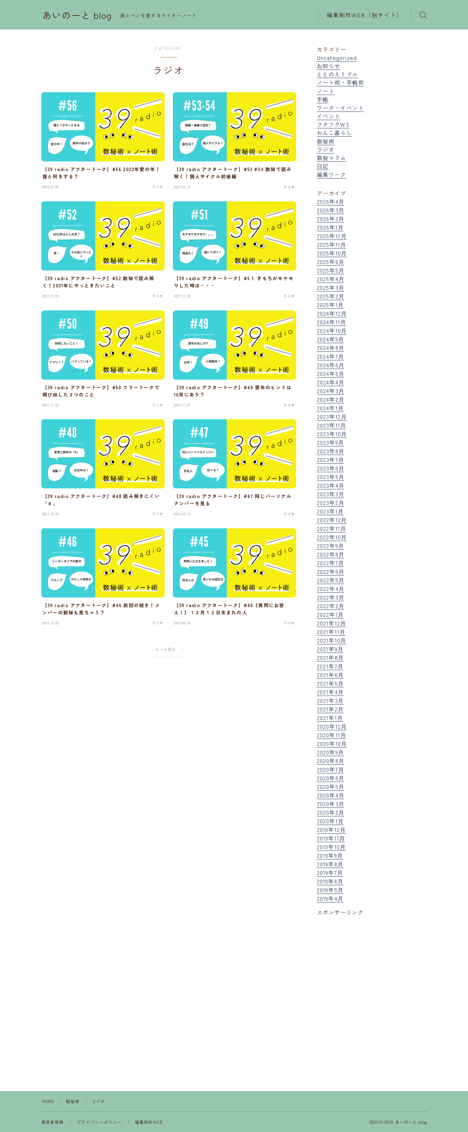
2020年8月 (330, 761)
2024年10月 (332, 330)
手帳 (323, 99)
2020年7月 (330, 769)
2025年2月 (330, 296)
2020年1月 (330, 821)
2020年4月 (330, 795)
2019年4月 (330, 898)
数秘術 (326, 141)
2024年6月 (330, 365)
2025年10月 (332, 253)
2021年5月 (330, 683)
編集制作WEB (149, 1122)
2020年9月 (330, 752)
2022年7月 (330, 563)
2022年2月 (330, 606)
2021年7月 (330, 666)
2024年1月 (330, 408)
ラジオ (326, 149)
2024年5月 (330, 373)
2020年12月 (332, 726)
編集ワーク (331, 174)
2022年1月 (330, 614)
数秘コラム (331, 158)
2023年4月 (330, 485)
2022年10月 (332, 537)
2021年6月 (330, 674)
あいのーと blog (77, 15)
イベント (329, 116)
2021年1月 (330, 717)
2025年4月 (330, 279)
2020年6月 (330, 778)
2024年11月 (331, 322)
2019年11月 (331, 838)
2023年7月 (330, 459)
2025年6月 (330, 261)
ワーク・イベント (340, 108)
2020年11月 (331, 735)
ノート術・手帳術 (340, 82)
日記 (323, 166)
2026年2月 (330, 218)
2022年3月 (330, 597)
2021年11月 (331, 631)
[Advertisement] (372, 987)
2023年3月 (330, 494)
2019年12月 (331, 829)
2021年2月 (330, 709)
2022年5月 (330, 580)
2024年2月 (330, 399)
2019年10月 (331, 847)
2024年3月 (330, 391)
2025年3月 (330, 287)
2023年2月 (330, 502)
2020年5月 (330, 786)
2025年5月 (330, 270)
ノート (326, 91)
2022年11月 (331, 528)
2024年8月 (330, 347)
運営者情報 (52, 1122)
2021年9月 (330, 649)
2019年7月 (330, 872)
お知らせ (329, 66)
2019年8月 (330, 864)
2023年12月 (332, 416)
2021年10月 (331, 640)
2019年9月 (330, 855)
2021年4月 (330, 692)
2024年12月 (332, 313)
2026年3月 (330, 210)
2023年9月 (330, 442)
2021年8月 (330, 657)
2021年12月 (331, 623)
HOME (48, 1101)
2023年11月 (331, 425)
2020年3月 (330, 804)
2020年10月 (332, 743)
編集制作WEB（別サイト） (365, 15)
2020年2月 (330, 812)
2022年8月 (330, 554)
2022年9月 (330, 545)
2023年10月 (332, 434)
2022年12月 (332, 520)
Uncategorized (337, 57)
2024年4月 (330, 382)
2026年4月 (330, 201)
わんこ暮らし (334, 132)
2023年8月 (330, 451)
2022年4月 (330, 588)
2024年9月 (330, 339)
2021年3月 (330, 700)
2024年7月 (330, 356)
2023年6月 (330, 468)
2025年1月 (330, 304)
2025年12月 (332, 236)
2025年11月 (331, 244)
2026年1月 (330, 227)
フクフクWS (333, 124)
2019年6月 (330, 881)
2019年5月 (330, 890)
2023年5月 (330, 477)
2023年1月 (330, 511)
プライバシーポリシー (99, 1122)
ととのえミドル (337, 74)
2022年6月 (330, 571)
